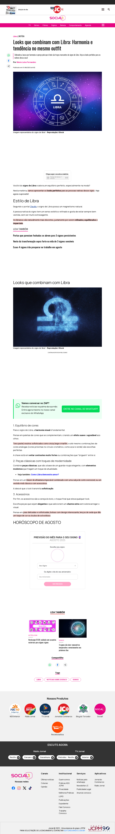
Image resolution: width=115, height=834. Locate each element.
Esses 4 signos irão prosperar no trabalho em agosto (37, 247)
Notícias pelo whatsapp (82, 780)
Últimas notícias (47, 779)
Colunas (44, 783)
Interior (87, 757)
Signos (54, 25)
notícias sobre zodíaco (57, 680)
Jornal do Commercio (99, 780)
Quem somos (64, 779)
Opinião (44, 787)
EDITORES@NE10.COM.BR (74, 830)
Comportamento (75, 25)
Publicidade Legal (84, 789)
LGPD (61, 796)
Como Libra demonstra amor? (45, 474)
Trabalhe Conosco (63, 812)
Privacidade (63, 789)
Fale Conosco (64, 807)
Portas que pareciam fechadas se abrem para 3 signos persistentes (44, 235)
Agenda (88, 25)
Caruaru (29, 757)
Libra (38, 680)
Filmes (45, 25)
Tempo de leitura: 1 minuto (56, 177)
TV (30, 25)
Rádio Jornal (99, 785)
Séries (36, 25)
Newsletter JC (82, 785)
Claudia (33, 206)
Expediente (63, 803)
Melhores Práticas (66, 793)
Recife (15, 757)
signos (76, 680)
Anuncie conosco (84, 793)
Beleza (63, 25)
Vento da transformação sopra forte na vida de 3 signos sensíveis (43, 241)
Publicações (64, 800)
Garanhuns (47, 757)
